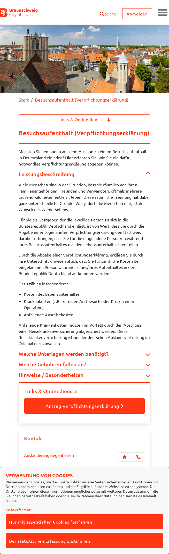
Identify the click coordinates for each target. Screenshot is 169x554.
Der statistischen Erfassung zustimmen (49, 540)
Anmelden (137, 13)
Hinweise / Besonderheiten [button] (84, 375)
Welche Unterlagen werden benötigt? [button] (84, 354)
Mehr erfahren (17, 509)
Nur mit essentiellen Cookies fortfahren (50, 521)
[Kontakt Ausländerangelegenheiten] (124, 457)
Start (24, 99)
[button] (107, 11)
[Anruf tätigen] (138, 457)
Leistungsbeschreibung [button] (84, 174)
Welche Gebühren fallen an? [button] (84, 364)
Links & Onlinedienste (84, 119)
